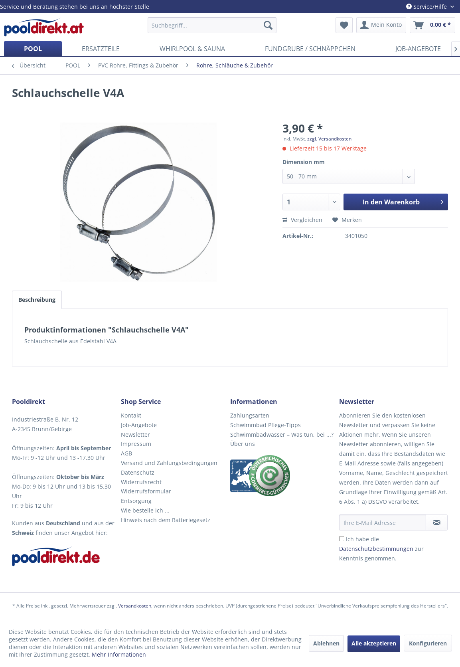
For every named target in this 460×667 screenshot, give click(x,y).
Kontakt (131, 415)
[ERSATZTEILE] (101, 48)
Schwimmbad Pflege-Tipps (265, 425)
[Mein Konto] (381, 25)
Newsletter (135, 434)
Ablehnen (326, 643)
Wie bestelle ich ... (145, 510)
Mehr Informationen (119, 654)
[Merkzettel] (344, 25)
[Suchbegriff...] (212, 25)
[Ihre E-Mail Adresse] (382, 522)
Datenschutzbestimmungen (376, 548)
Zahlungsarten (249, 415)
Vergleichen (302, 220)
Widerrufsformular (146, 491)
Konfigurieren (428, 643)
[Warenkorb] (432, 25)
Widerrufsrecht (141, 482)
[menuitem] (212, 25)
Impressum (136, 443)
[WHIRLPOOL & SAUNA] (192, 48)
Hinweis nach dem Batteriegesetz (165, 520)
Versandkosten (134, 605)
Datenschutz (137, 472)
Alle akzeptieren (373, 643)
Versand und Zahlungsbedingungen (169, 463)
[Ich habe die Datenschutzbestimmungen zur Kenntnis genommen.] (341, 538)
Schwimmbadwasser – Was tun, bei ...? (282, 434)
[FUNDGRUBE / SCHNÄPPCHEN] (310, 48)
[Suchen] (268, 25)
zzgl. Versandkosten (329, 138)
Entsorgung (136, 501)
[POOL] (33, 48)
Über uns (242, 443)
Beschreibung (36, 299)
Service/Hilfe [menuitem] (427, 6)
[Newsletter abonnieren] (437, 522)
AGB (126, 453)
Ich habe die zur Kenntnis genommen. (381, 548)
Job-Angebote (139, 425)
